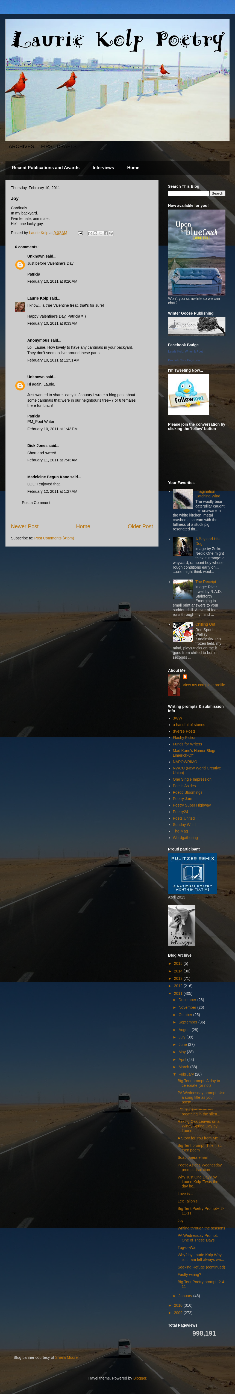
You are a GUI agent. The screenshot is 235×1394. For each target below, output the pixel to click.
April (182, 1059)
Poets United (184, 818)
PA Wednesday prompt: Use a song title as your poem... (201, 1097)
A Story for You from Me (198, 1138)
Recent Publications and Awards (46, 167)
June (183, 1044)
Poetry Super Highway (192, 805)
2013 (179, 978)
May (182, 1052)
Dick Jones (37, 445)
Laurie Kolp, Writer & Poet (185, 351)
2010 (179, 1305)
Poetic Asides (184, 786)
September (188, 1022)
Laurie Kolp (37, 298)
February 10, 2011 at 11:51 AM (53, 360)
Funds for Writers (187, 744)
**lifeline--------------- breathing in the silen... (199, 1111)
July (182, 1037)
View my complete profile (204, 685)
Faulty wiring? (189, 1274)
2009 (179, 1313)
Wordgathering (185, 837)
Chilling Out (205, 624)
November (187, 1007)
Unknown (36, 256)
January (185, 1296)
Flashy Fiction (184, 737)
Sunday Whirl (184, 824)
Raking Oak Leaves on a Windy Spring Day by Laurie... (198, 1126)
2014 (179, 971)
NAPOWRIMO (185, 762)
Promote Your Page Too (184, 360)
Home (133, 167)
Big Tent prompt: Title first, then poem (200, 1147)
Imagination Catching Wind (207, 493)
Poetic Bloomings (187, 792)
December (187, 1000)
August (184, 1030)
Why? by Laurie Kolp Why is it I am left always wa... (201, 1257)
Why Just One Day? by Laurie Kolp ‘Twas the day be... (198, 1182)
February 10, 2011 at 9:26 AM (52, 281)
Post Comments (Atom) (54, 538)
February (186, 1074)
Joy (181, 1220)
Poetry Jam (182, 798)
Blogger (139, 1378)
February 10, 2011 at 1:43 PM (52, 429)
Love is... (185, 1194)
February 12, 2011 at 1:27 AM (52, 491)
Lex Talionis (188, 1201)
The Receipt (205, 582)
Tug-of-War (187, 1247)
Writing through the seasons (201, 1228)
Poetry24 (180, 812)
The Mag (180, 831)
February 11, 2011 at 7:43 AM (52, 460)
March (184, 1067)
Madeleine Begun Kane (48, 477)
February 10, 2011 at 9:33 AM (52, 323)
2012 (179, 986)
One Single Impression (192, 779)
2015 (179, 963)
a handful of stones (189, 725)
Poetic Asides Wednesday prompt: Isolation (200, 1167)
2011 (179, 993)
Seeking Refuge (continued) (201, 1267)
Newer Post (25, 526)
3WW (177, 718)
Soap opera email (193, 1157)
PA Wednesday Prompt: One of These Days (198, 1237)
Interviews (103, 167)
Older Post (140, 526)
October (185, 1015)
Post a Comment (36, 502)
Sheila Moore (66, 1357)
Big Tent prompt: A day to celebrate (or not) (199, 1083)
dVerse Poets (184, 731)
